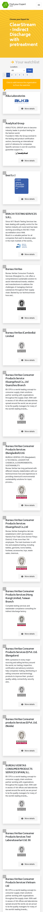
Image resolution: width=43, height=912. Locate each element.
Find (29, 71)
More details (28, 108)
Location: (14, 67)
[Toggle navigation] (39, 5)
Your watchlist (27, 63)
